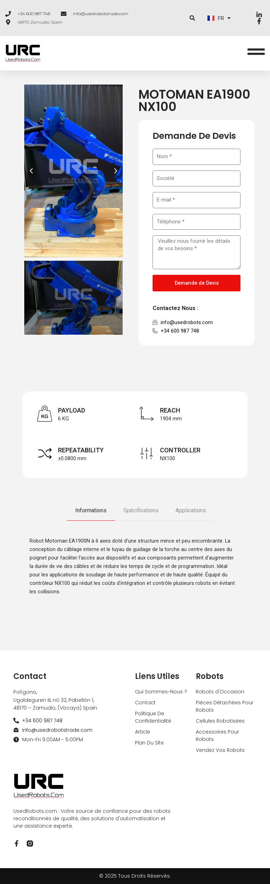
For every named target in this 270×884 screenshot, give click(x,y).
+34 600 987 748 (34, 13)
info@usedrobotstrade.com (100, 13)
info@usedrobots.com (187, 322)
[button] (192, 18)
